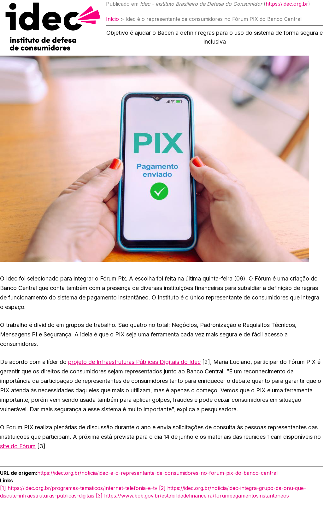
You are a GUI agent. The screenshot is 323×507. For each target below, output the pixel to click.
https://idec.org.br (287, 4)
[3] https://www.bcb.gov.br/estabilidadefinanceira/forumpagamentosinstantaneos (192, 495)
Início (112, 19)
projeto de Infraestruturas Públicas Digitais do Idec (134, 362)
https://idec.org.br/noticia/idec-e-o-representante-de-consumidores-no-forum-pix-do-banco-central (157, 473)
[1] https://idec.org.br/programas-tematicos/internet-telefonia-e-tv (78, 488)
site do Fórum (18, 446)
